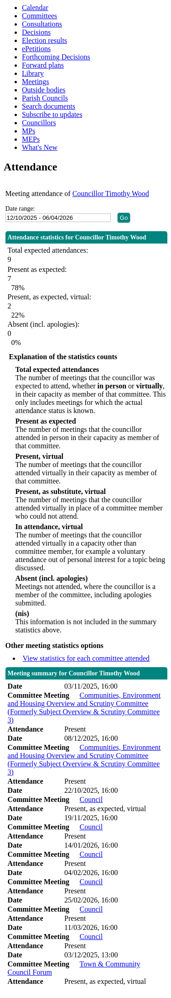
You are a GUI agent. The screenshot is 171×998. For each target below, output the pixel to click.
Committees (39, 16)
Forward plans (43, 65)
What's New (39, 147)
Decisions (36, 32)
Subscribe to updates (52, 114)
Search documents (48, 106)
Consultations (42, 24)
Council (91, 799)
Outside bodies (44, 90)
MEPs (31, 139)
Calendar (35, 7)
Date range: (20, 208)
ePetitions (36, 49)
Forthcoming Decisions (56, 57)
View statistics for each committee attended (86, 658)
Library (33, 73)
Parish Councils (45, 98)
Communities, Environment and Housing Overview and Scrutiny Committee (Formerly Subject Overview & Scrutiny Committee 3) (84, 707)
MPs (28, 131)
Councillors (39, 123)
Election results (44, 40)
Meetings (35, 81)
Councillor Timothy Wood (111, 193)
